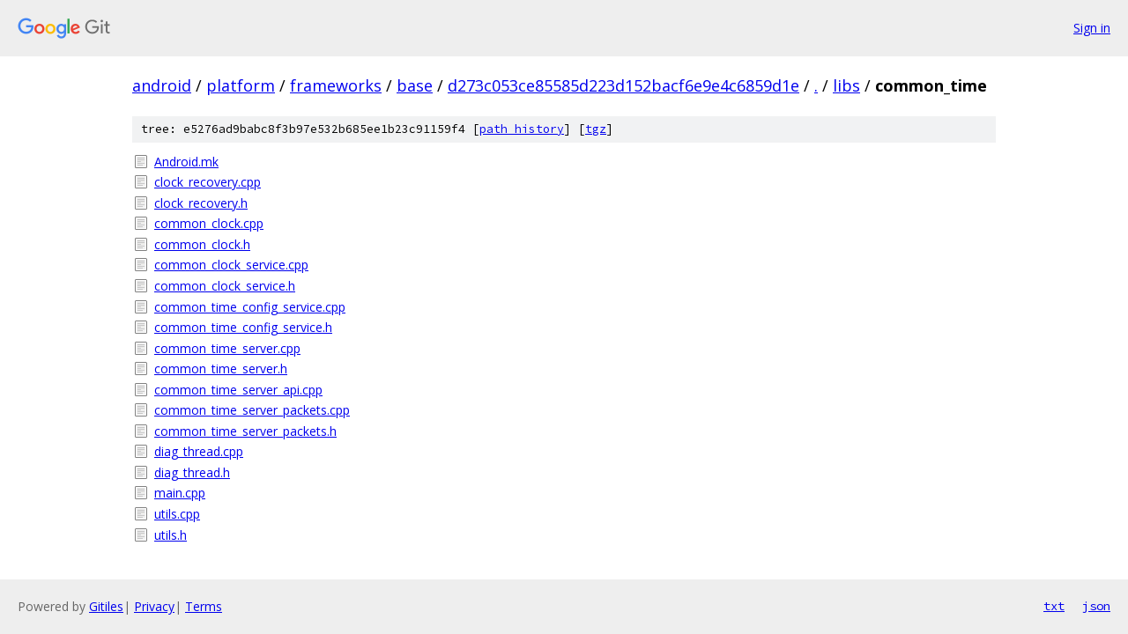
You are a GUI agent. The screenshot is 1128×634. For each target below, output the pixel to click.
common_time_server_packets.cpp (252, 410)
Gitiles (106, 606)
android (161, 85)
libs (846, 85)
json (1096, 606)
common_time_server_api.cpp (238, 389)
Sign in (1091, 27)
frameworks (336, 85)
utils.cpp (177, 513)
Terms (203, 606)
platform (240, 85)
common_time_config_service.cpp (249, 307)
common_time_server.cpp (227, 348)
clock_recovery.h (201, 203)
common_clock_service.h (224, 285)
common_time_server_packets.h (245, 431)
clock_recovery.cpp (207, 181)
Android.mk (186, 161)
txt (1054, 606)
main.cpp (179, 492)
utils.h (170, 535)
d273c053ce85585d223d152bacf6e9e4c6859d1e (623, 85)
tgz (595, 129)
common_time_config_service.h (243, 327)
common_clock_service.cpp (231, 264)
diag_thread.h (192, 472)
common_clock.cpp (208, 223)
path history (521, 129)
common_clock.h (202, 244)
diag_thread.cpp (198, 451)
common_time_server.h (220, 368)
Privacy (154, 606)
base (415, 85)
